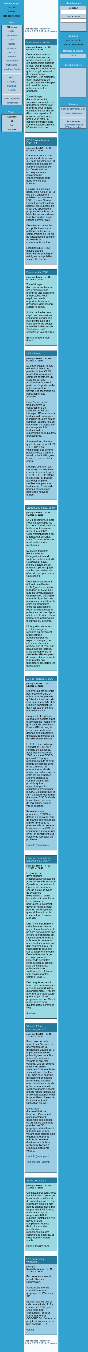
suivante (53, 31)
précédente (45, 29)
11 (45, 31)
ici (32, 1329)
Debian (11, 31)
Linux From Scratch (12, 69)
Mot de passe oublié (73, 44)
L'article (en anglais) (38, 845)
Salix (11, 40)
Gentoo (11, 44)
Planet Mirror (12, 103)
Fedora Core (12, 61)
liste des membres (11, 16)
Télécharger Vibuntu (38, 1161)
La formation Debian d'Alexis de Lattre (73, 126)
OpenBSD (12, 86)
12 (47, 31)
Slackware (12, 35)
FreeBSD (12, 82)
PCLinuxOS (11, 65)
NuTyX (12, 52)
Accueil (11, 7)
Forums (11, 12)
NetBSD (12, 90)
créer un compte (73, 40)
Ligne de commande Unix (73, 109)
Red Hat (12, 56)
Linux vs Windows (73, 113)
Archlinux (12, 48)
